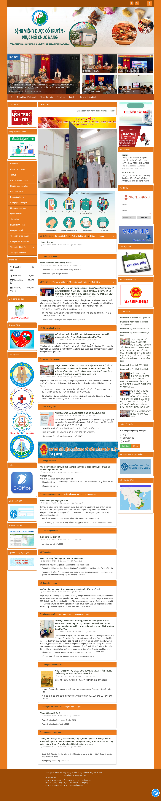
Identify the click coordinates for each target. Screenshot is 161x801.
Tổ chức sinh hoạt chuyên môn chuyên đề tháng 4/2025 (63, 320)
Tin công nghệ (89, 494)
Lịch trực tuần (16, 214)
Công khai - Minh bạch (19, 241)
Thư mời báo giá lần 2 (50, 713)
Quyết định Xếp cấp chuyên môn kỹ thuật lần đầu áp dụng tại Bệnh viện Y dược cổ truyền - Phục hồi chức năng (77, 755)
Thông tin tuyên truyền (19, 236)
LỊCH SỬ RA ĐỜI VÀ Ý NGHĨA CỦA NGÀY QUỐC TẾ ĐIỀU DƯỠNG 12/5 (70, 428)
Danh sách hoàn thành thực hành (134, 369)
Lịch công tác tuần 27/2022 (52, 544)
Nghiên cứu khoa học (19, 186)
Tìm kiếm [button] (61, 97)
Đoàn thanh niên (82, 614)
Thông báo (14, 219)
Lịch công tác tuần (18, 208)
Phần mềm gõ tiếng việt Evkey (54, 501)
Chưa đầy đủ (127, 438)
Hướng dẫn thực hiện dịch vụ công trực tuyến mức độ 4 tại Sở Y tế (70, 589)
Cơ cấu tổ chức (61, 236)
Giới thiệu (14, 164)
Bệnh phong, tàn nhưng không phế (55, 761)
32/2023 (125, 160)
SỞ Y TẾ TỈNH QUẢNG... (93, 91)
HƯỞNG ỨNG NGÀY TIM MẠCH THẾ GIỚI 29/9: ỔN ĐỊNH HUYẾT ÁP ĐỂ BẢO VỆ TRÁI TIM (76, 690)
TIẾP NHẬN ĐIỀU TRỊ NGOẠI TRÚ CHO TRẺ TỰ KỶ (62, 436)
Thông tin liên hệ (79, 236)
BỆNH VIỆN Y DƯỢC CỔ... (130, 71)
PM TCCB (123, 188)
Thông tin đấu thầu (18, 247)
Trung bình (126, 441)
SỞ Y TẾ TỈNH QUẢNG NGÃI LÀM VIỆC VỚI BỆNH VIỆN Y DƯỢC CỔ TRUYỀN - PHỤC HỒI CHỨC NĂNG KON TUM (76, 314)
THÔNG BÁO (45, 104)
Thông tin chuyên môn (19, 253)
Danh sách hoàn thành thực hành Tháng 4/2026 (60, 270)
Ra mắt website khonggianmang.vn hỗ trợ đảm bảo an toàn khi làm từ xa (70, 518)
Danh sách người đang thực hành (55, 274)
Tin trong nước (58, 282)
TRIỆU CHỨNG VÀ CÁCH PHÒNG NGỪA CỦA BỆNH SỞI (80, 413)
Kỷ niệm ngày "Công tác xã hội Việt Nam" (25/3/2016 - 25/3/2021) (67, 652)
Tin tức (13, 175)
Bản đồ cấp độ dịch (127, 480)
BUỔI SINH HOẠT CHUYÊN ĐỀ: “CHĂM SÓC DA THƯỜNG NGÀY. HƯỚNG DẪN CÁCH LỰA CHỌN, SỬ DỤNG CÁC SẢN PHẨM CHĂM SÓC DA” (135, 380)
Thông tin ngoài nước (78, 282)
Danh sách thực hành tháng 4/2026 (98, 111)
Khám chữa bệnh (17, 169)
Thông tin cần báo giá (72, 707)
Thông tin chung (97, 236)
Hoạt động (14, 57)
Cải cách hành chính (19, 180)
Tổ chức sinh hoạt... (127, 91)
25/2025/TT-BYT (129, 178)
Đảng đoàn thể (16, 230)
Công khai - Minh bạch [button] (26, 97)
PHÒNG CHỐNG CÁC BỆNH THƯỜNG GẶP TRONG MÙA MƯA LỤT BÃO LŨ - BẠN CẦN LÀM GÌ (77, 697)
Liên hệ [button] (72, 97)
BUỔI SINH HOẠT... (91, 71)
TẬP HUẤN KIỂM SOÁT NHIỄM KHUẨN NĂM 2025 (62, 309)
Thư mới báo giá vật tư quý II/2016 (55, 724)
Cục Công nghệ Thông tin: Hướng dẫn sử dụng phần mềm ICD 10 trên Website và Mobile (77, 522)
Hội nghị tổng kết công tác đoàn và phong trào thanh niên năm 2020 (68, 656)
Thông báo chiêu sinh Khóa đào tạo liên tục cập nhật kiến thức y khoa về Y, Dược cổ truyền (77, 568)
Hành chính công (17, 225)
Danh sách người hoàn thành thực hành (134, 334)
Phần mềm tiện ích (71, 494)
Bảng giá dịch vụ (48, 482)
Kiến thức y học (16, 191)
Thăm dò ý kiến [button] (46, 97)
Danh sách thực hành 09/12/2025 (134, 365)
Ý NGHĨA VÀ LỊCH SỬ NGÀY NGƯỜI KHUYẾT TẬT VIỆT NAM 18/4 (68, 432)
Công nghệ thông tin (18, 203)
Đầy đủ (124, 434)
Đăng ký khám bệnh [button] (89, 98)
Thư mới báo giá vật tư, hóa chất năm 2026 (59, 720)
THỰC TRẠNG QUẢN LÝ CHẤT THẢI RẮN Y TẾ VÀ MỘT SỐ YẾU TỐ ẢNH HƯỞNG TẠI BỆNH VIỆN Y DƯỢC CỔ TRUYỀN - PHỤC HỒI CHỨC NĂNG (76, 390)
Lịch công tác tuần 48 (50, 537)
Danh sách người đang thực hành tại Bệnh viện (61, 558)
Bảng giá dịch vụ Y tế (50, 486)
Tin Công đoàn (65, 614)
